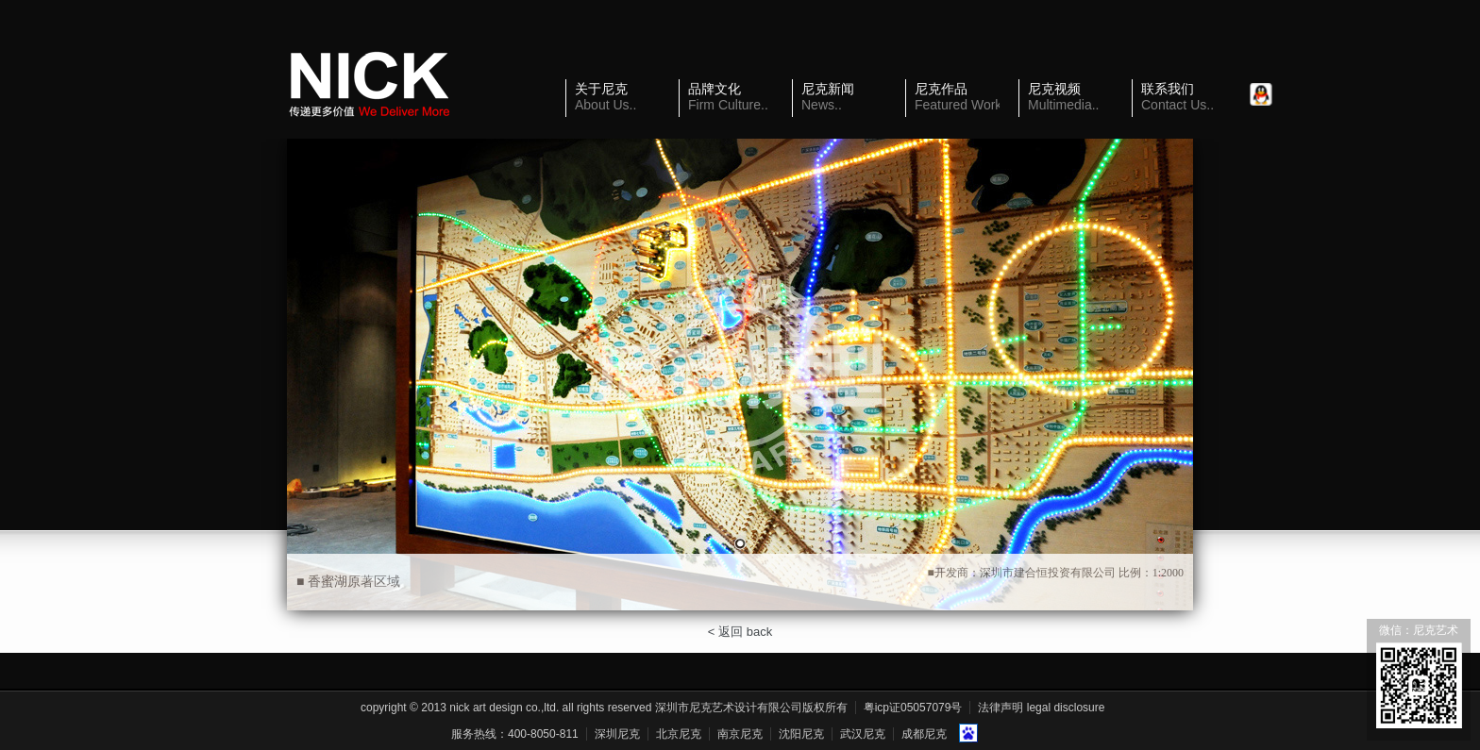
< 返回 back (740, 632)
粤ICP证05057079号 (913, 707)
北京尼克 (678, 734)
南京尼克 (740, 734)
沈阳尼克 (801, 734)
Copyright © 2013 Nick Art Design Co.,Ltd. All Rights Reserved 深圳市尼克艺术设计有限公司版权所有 (604, 707)
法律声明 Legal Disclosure (1041, 707)
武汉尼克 (862, 734)
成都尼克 (924, 734)
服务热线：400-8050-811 (515, 734)
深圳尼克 (617, 734)
